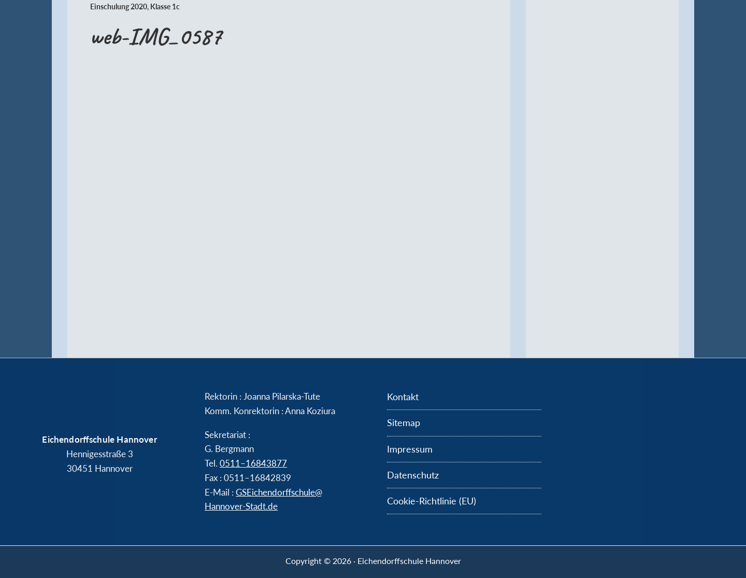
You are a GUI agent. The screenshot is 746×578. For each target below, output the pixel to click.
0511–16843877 (253, 463)
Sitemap (403, 422)
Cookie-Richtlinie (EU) (431, 500)
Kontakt (403, 396)
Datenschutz (413, 475)
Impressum (410, 449)
